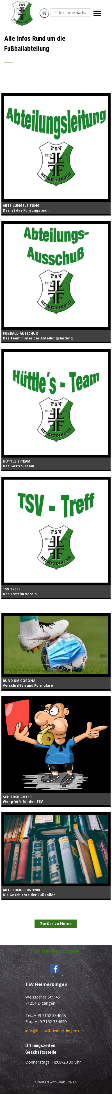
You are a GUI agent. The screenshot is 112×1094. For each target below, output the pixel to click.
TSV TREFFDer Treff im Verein (20, 591)
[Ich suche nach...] (70, 12)
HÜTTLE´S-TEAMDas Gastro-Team (18, 463)
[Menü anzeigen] (97, 13)
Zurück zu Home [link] (56, 923)
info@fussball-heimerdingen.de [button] (54, 1030)
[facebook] (54, 968)
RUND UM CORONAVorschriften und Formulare (28, 683)
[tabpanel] (56, 52)
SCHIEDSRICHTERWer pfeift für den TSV (23, 799)
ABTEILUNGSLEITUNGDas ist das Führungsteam (26, 208)
